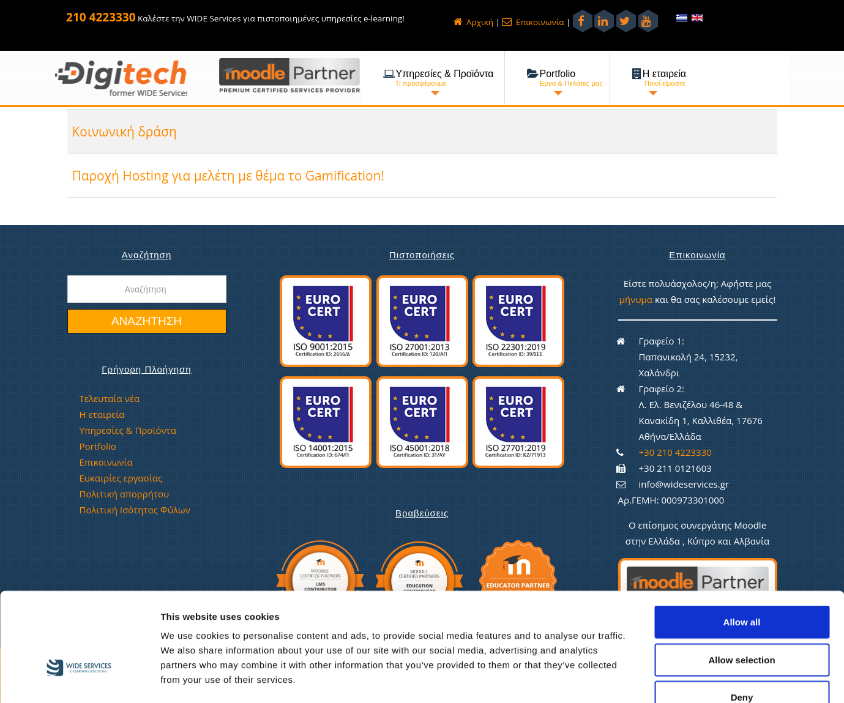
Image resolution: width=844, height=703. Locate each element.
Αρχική (473, 22)
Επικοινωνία (533, 22)
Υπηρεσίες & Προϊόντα (128, 430)
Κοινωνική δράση (128, 131)
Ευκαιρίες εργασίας (121, 478)
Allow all (742, 548)
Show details (642, 679)
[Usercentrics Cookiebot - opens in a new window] (79, 679)
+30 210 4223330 (675, 452)
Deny (742, 624)
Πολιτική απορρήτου (125, 494)
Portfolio (98, 446)
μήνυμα (637, 299)
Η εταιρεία (102, 414)
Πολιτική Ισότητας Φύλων (135, 510)
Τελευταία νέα (110, 398)
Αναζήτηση (146, 320)
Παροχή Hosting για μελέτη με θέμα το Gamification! (240, 175)
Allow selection (741, 586)
